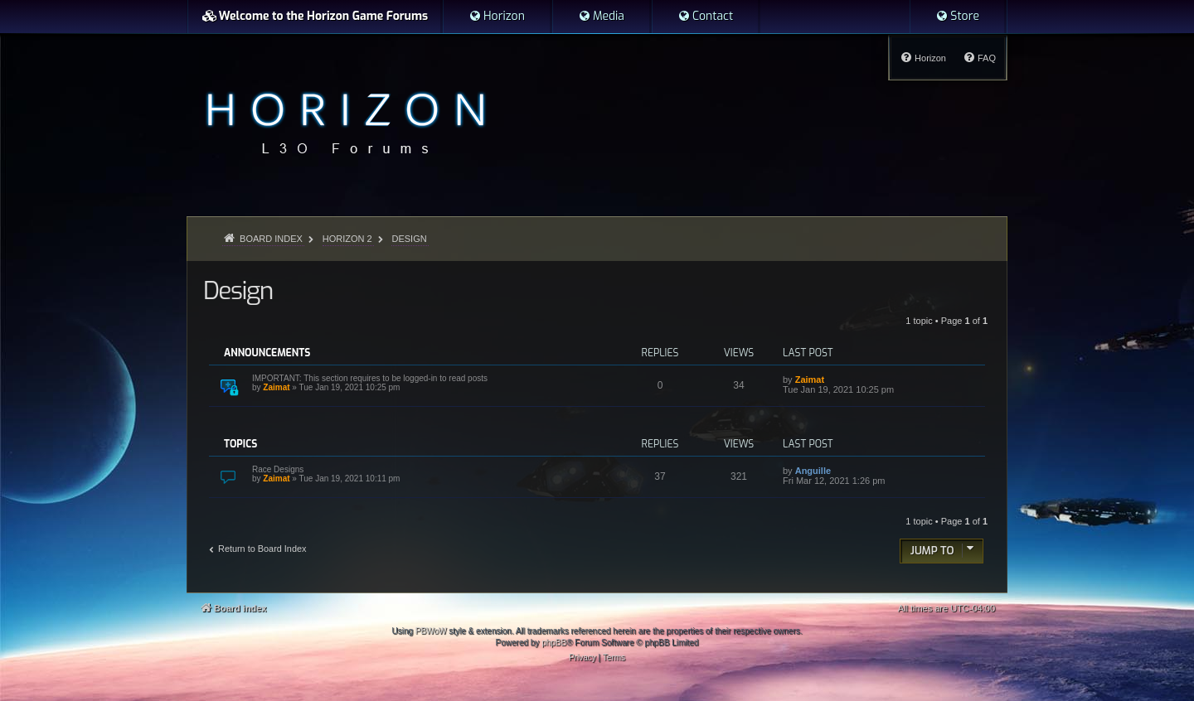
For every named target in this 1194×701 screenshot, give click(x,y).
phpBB (553, 642)
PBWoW (431, 631)
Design (238, 290)
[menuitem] (496, 16)
